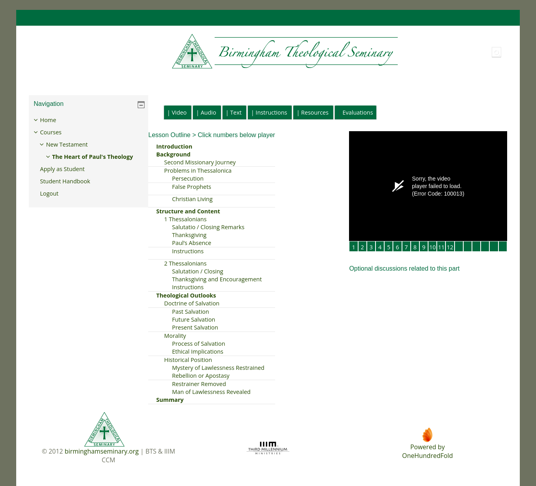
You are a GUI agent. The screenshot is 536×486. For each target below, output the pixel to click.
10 (432, 247)
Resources (314, 112)
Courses (56, 132)
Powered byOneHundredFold (427, 451)
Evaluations (358, 112)
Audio (208, 112)
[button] (496, 52)
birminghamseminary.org (101, 451)
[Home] (214, 51)
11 (441, 247)
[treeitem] (89, 162)
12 (450, 247)
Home (54, 120)
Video (179, 112)
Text (236, 112)
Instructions (271, 112)
